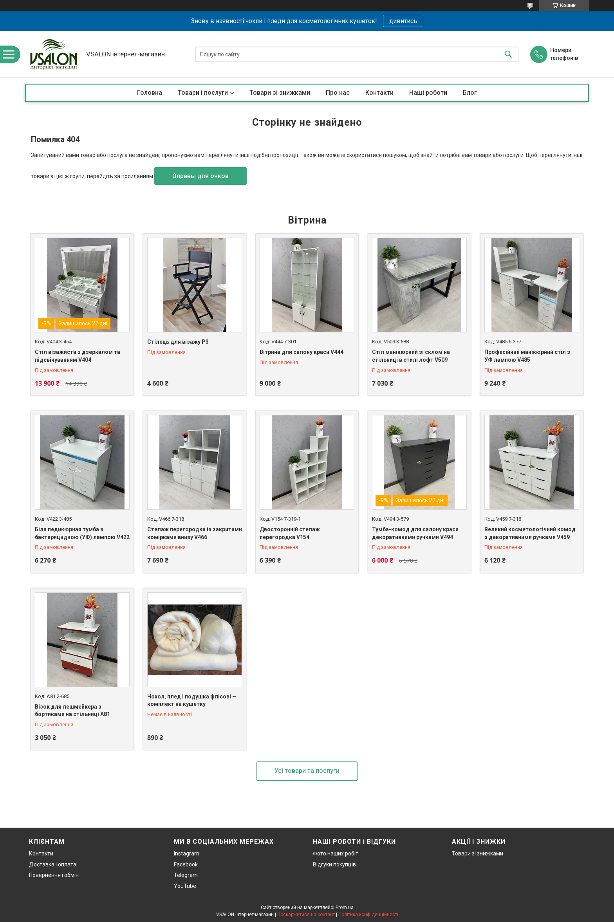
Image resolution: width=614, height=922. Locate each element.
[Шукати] (508, 54)
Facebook (186, 864)
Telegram (186, 875)
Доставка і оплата (52, 864)
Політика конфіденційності (368, 914)
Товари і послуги (203, 92)
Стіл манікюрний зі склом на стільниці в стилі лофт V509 (411, 356)
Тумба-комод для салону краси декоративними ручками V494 (415, 533)
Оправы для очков (200, 176)
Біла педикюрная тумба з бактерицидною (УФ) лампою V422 (82, 533)
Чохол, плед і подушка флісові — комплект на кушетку (192, 700)
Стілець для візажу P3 (178, 342)
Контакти (379, 92)
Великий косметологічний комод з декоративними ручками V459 (530, 533)
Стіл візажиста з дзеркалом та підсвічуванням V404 (77, 356)
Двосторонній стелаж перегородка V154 (290, 533)
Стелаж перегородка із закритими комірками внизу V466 (194, 533)
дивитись (403, 21)
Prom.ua (345, 907)
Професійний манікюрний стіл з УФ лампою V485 (527, 356)
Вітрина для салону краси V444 (301, 352)
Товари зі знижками (279, 92)
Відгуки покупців (334, 864)
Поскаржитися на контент (306, 914)
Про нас (338, 92)
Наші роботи (428, 92)
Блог (470, 92)
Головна (149, 92)
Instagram (186, 853)
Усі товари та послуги (307, 770)
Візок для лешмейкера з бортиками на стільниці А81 (72, 711)
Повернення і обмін (54, 875)
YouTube (185, 886)
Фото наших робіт (335, 853)
